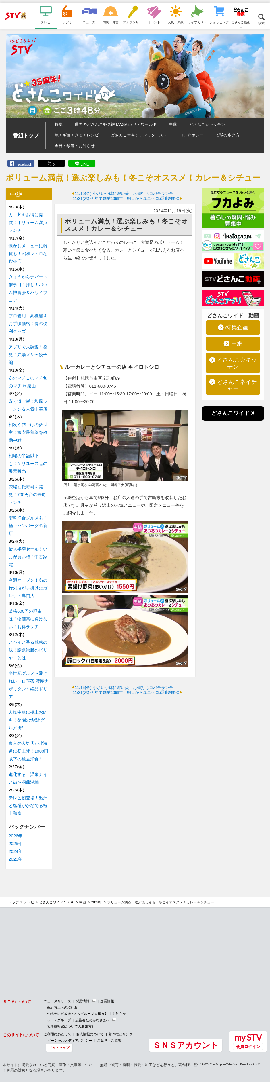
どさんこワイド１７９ (56, 902)
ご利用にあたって (57, 1034)
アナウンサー (132, 22)
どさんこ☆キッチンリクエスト (139, 135)
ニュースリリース (57, 1001)
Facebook (24, 164)
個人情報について (90, 1034)
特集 (59, 124)
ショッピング (219, 22)
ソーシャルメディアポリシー (69, 1040)
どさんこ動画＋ (240, 24)
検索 (261, 23)
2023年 (15, 859)
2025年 (15, 843)
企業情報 (107, 1001)
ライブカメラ (197, 22)
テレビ (45, 22)
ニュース (89, 22)
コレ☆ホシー (191, 135)
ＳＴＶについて (17, 1001)
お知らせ (119, 1013)
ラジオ (67, 22)
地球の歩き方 (227, 135)
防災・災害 (111, 22)
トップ (14, 902)
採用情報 (82, 1001)
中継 (173, 124)
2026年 (15, 835)
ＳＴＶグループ (59, 1020)
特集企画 (236, 327)
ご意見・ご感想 (109, 1040)
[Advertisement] (125, 741)
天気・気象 (176, 22)
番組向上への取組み (62, 1007)
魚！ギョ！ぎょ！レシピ (77, 135)
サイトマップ (59, 1047)
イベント (154, 22)
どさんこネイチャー (237, 385)
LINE (85, 164)
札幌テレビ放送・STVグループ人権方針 (77, 1013)
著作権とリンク (121, 1034)
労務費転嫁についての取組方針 (71, 1026)
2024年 (15, 851)
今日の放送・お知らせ (75, 145)
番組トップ (26, 135)
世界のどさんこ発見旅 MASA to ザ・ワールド (116, 124)
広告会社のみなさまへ (92, 1020)
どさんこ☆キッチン (207, 124)
